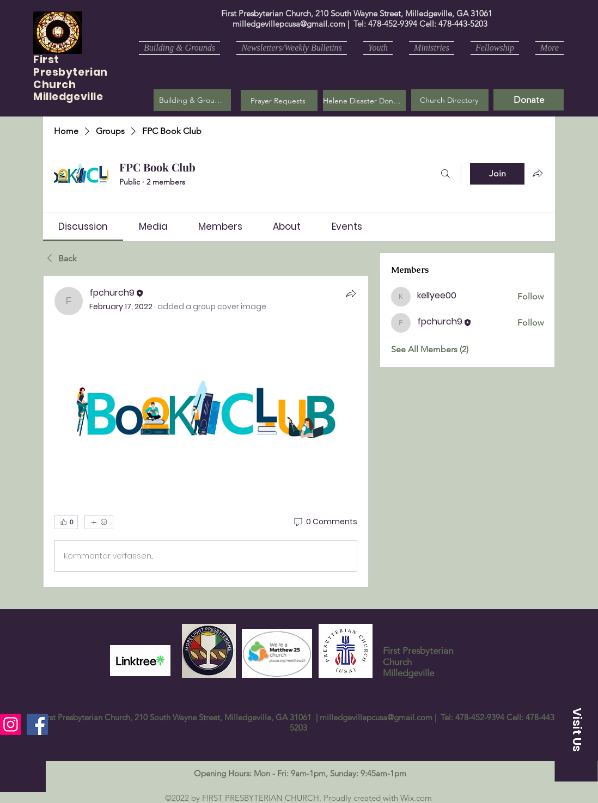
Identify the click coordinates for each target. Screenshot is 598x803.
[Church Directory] (450, 100)
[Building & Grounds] (192, 100)
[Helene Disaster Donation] (364, 100)
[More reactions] (98, 522)
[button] (279, 100)
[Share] (350, 293)
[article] (206, 431)
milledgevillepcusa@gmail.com (289, 24)
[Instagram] (10, 724)
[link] (83, 226)
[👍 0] (66, 522)
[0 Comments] (324, 522)
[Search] (445, 174)
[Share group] (537, 173)
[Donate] (528, 100)
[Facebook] (37, 724)
